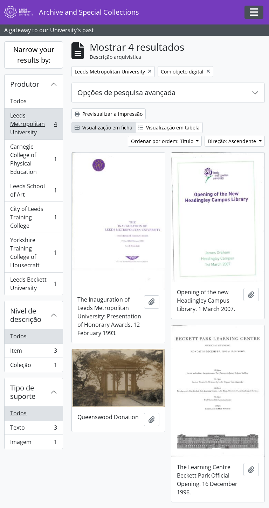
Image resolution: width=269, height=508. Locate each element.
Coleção (33, 366)
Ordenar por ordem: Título (163, 141)
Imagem (33, 443)
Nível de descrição (25, 315)
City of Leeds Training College (33, 217)
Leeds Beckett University (33, 284)
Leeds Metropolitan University (33, 124)
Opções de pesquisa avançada (126, 92)
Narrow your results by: (33, 55)
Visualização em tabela (169, 127)
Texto (33, 429)
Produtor (24, 84)
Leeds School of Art (33, 190)
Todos (18, 101)
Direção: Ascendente (232, 141)
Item (33, 352)
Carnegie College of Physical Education (33, 159)
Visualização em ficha (103, 127)
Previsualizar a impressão (109, 114)
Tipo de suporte (22, 392)
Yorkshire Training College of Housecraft (33, 252)
